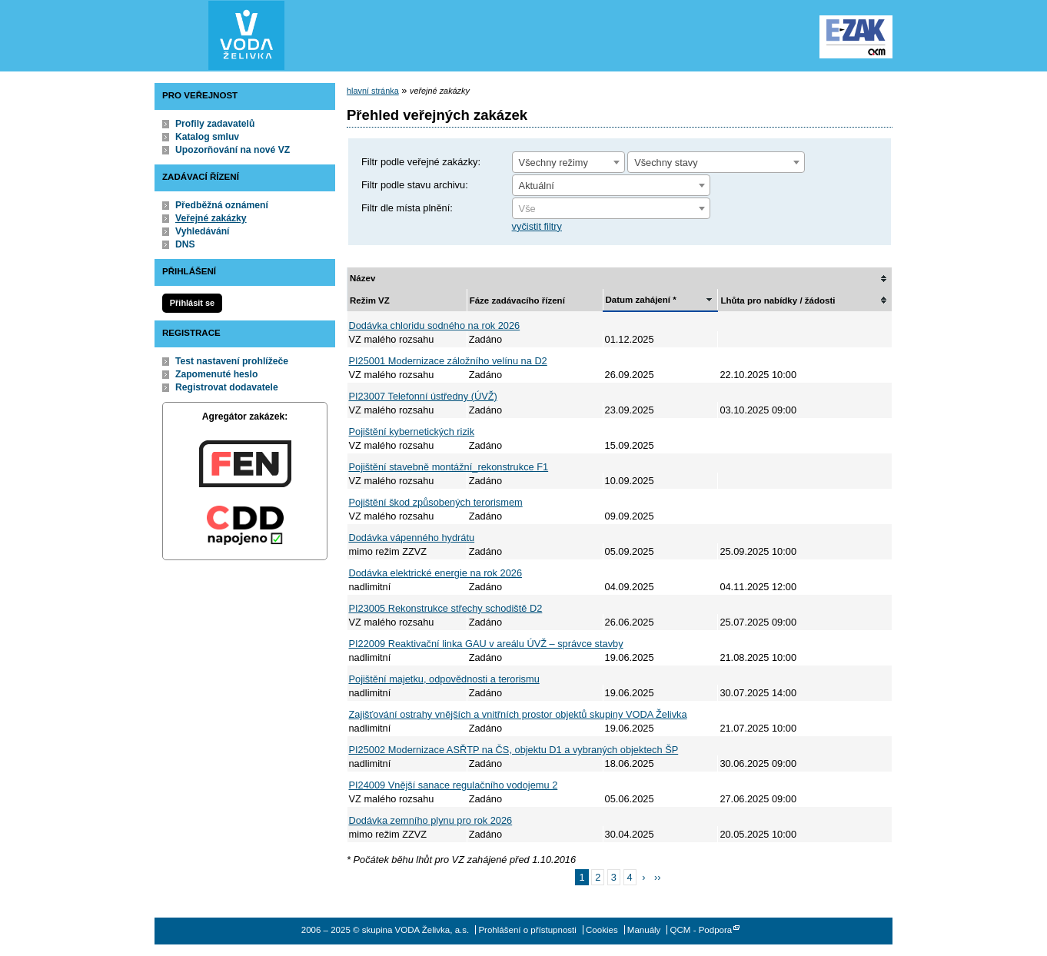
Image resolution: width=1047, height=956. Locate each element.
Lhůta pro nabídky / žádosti (777, 300)
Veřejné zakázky (211, 218)
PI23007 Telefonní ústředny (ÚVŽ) (423, 396)
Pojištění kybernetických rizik (412, 431)
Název (362, 278)
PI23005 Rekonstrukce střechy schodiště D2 (446, 608)
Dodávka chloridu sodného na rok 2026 (434, 325)
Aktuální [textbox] (536, 185)
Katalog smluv (207, 136)
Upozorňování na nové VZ (232, 149)
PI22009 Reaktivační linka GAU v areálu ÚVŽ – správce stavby (486, 643)
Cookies (602, 929)
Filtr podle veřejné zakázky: (420, 162)
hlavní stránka (373, 90)
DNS (185, 244)
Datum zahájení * (641, 299)
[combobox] (568, 162)
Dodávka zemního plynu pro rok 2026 (431, 820)
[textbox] (611, 209)
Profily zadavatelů (214, 123)
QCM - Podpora (701, 929)
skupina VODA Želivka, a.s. (247, 35)
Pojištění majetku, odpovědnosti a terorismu (444, 679)
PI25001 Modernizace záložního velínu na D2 (448, 361)
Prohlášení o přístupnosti (527, 929)
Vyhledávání (202, 231)
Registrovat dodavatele (226, 387)
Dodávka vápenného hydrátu (412, 537)
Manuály (644, 929)
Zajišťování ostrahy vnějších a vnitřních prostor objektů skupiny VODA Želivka (518, 714)
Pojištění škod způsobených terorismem (436, 502)
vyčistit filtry (537, 226)
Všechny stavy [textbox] (666, 162)
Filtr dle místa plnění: (407, 208)
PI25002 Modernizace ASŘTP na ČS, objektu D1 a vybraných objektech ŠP (514, 749)
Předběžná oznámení (221, 205)
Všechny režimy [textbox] (553, 162)
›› (657, 877)
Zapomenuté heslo (216, 374)
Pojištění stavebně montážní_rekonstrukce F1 (449, 467)
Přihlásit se (192, 302)
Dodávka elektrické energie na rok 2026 (436, 573)
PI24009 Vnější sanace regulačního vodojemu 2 (453, 785)
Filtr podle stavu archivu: (414, 185)
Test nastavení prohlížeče (231, 361)
